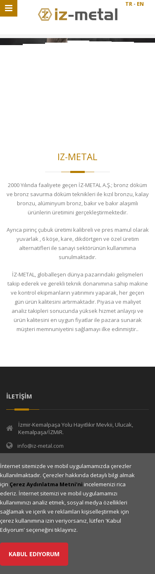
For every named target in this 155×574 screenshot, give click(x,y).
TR (128, 3)
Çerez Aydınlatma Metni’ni (46, 484)
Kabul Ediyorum (34, 554)
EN (140, 3)
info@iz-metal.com (40, 445)
